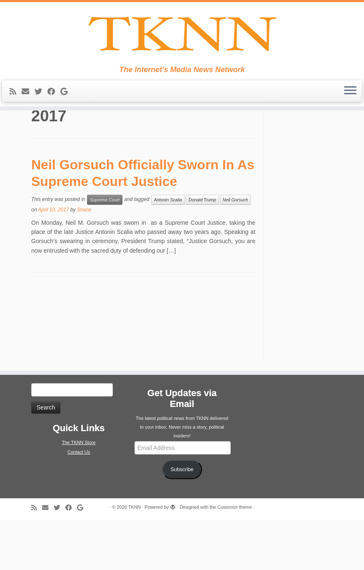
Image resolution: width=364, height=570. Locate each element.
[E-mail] (28, 104)
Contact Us (78, 502)
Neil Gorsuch (235, 249)
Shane (84, 260)
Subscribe (182, 519)
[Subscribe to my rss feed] (16, 104)
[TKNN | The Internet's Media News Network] (182, 40)
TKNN (134, 557)
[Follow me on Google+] (66, 104)
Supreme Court (105, 249)
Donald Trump (202, 249)
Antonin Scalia (168, 249)
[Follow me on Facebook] (53, 104)
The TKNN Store (78, 492)
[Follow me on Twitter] (41, 104)
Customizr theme (234, 557)
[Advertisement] (306, 284)
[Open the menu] (350, 104)
